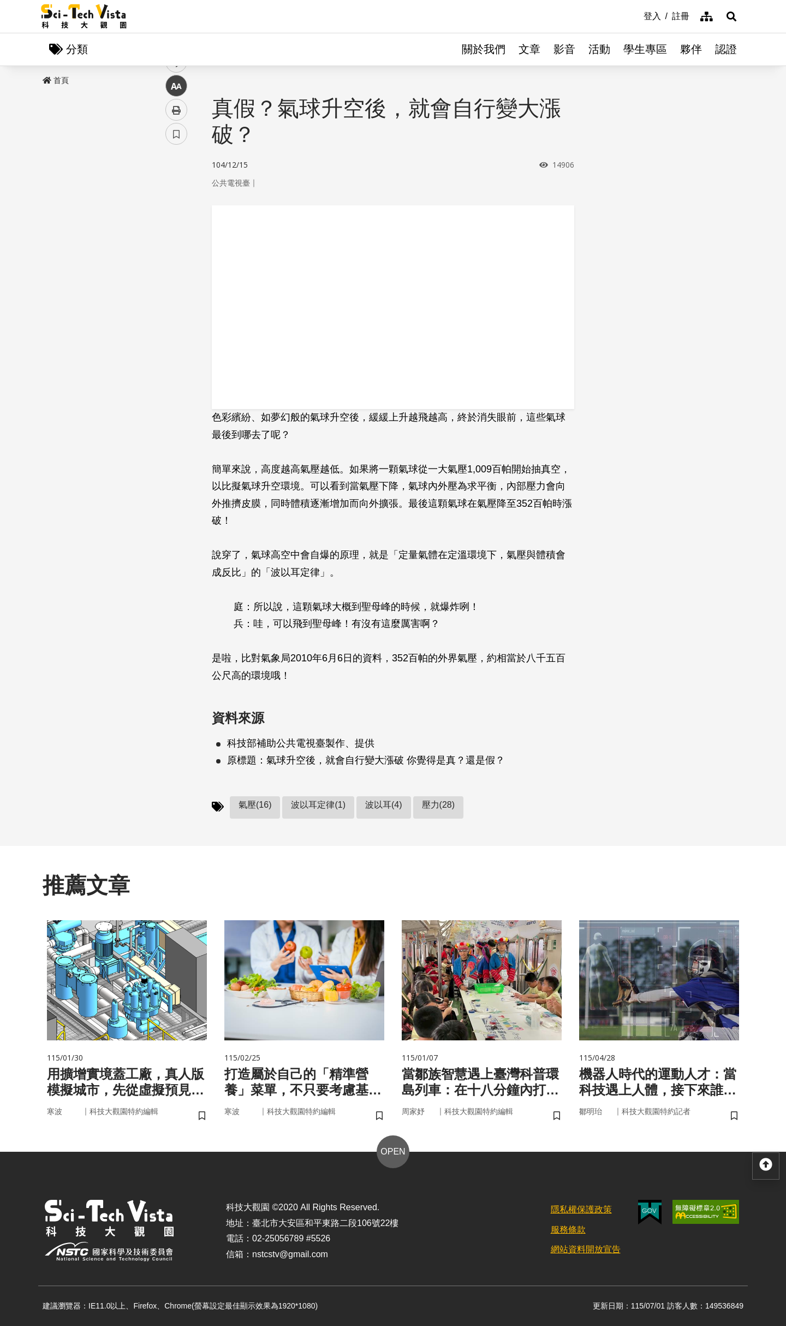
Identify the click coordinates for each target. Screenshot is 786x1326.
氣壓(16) (255, 804)
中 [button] (176, 281)
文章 (529, 49)
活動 (599, 49)
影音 (564, 49)
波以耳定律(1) (318, 804)
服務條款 (568, 1229)
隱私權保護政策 (581, 1209)
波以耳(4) (383, 804)
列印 (176, 305)
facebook (176, 209)
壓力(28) (438, 804)
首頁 (56, 80)
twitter (176, 233)
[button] (731, 16)
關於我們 (483, 49)
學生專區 (645, 49)
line (173, 257)
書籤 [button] (176, 329)
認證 (726, 49)
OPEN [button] (392, 1151)
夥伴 (691, 49)
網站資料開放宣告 (586, 1249)
